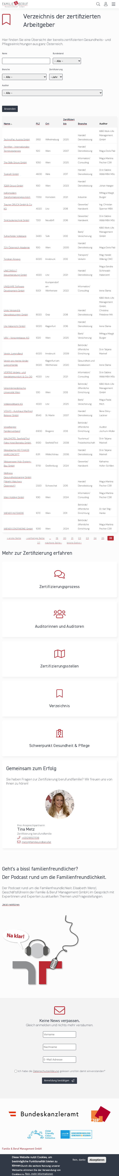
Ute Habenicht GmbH (14, 326)
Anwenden (10, 109)
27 (38, 542)
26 (110, 538)
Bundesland (58, 53)
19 (57, 538)
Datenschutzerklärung (46, 1071)
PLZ (38, 123)
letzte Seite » (74, 542)
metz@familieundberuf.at (36, 842)
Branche (6, 69)
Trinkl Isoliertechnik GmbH (16, 220)
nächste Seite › (53, 542)
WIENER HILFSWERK (14, 513)
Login (106, 4)
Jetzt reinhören (11, 904)
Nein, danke (79, 1160)
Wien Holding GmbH (14, 497)
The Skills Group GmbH (15, 162)
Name (4, 53)
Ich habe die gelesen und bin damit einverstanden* (61, 1071)
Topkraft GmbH (11, 174)
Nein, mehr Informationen (39, 1174)
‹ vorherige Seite (35, 538)
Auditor (5, 85)
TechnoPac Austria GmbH (17, 139)
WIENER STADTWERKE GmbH (18, 528)
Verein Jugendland (13, 353)
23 (87, 538)
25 (102, 538)
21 (72, 538)
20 (64, 538)
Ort (47, 123)
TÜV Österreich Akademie (17, 247)
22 (79, 538)
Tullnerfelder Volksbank (15, 236)
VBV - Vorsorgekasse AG (16, 337)
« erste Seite (14, 538)
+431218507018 (30, 838)
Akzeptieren (96, 1159)
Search (98, 4)
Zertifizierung (56, 69)
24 (95, 538)
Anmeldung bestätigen (56, 1080)
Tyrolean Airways (12, 259)
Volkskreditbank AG (13, 403)
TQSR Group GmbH (13, 185)
